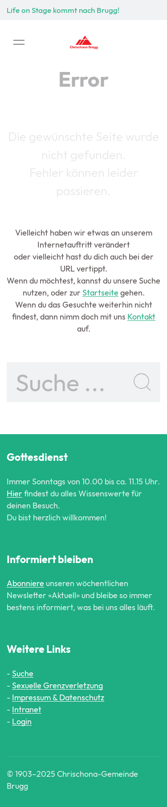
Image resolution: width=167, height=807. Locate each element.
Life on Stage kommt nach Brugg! (63, 10)
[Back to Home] (83, 42)
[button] (19, 42)
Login (22, 721)
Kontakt (141, 317)
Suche (22, 673)
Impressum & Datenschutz (58, 697)
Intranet (26, 709)
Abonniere (25, 583)
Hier (14, 493)
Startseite (100, 293)
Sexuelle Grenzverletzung (57, 685)
